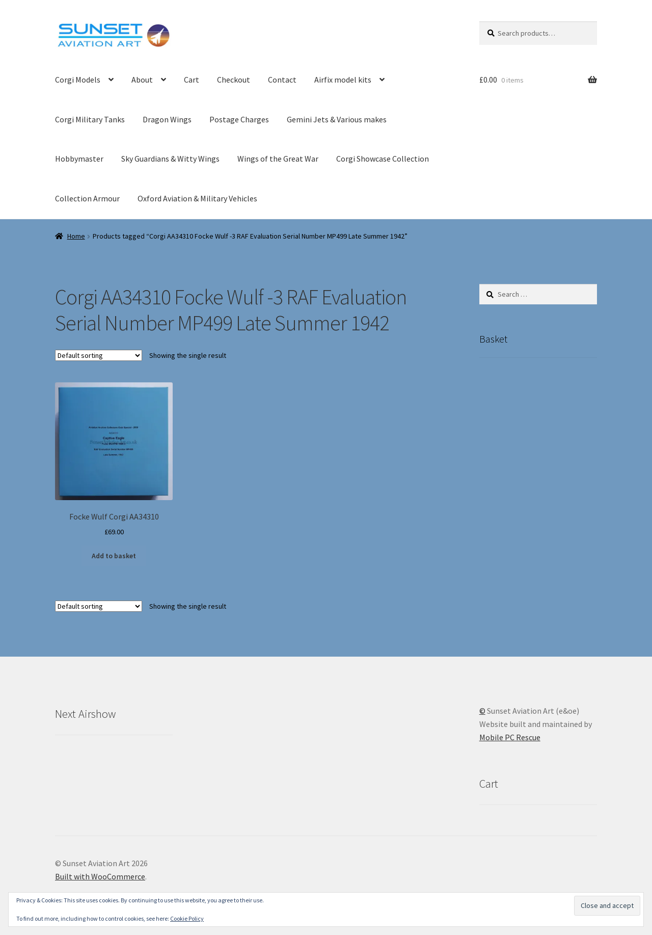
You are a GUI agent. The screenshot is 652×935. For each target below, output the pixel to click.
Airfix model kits (342, 79)
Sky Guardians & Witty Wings (170, 158)
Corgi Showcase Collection (382, 158)
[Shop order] (98, 355)
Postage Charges (239, 119)
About (142, 79)
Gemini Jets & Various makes (337, 119)
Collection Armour (87, 198)
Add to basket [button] (114, 555)
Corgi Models (77, 79)
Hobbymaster (79, 158)
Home (76, 236)
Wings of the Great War (277, 158)
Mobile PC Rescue (509, 737)
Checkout (233, 79)
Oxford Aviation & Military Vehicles (197, 198)
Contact (282, 79)
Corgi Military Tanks (90, 119)
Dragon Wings (167, 119)
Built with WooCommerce (100, 876)
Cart (191, 79)
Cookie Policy (187, 918)
